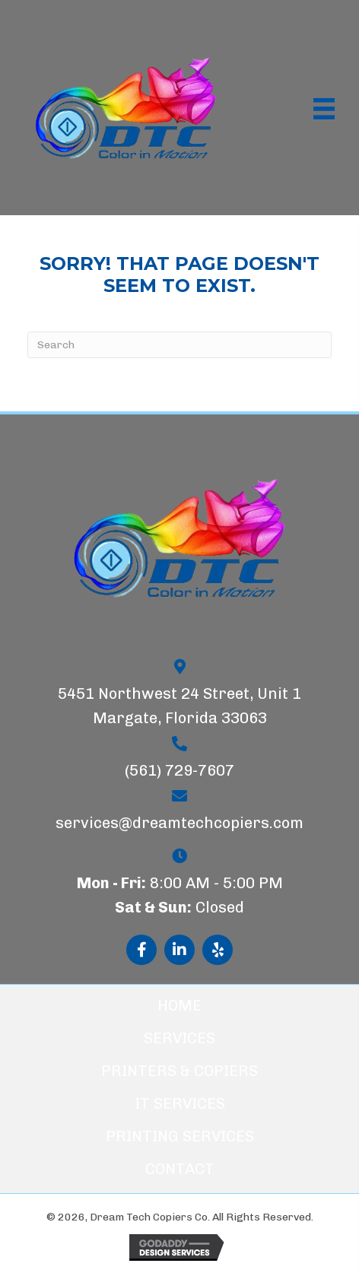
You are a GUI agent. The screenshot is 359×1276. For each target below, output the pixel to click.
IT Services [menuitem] (180, 1103)
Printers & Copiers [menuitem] (179, 1071)
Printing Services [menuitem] (180, 1136)
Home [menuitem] (179, 1005)
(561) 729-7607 (179, 770)
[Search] (179, 345)
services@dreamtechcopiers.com (179, 823)
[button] (141, 950)
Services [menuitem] (179, 1038)
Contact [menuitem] (179, 1169)
